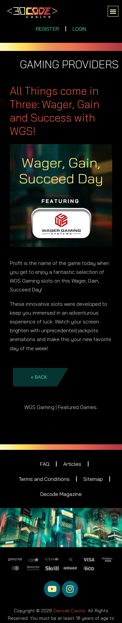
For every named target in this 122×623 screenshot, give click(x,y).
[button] (113, 11)
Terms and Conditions (44, 479)
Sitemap (93, 479)
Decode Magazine (61, 494)
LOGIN (79, 29)
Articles (72, 464)
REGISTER (47, 29)
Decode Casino (69, 609)
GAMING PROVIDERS (69, 64)
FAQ (44, 464)
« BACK (39, 377)
